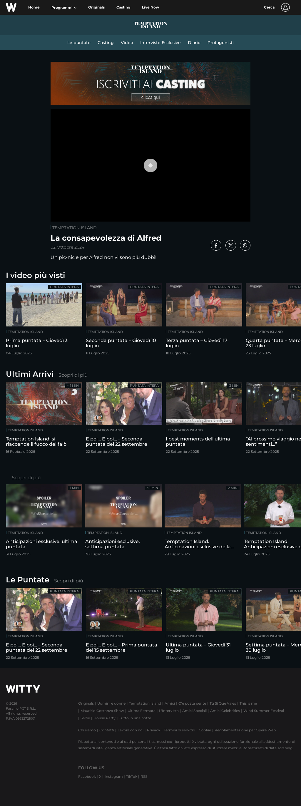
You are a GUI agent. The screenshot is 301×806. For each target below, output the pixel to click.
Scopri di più (73, 375)
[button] (63, 7)
